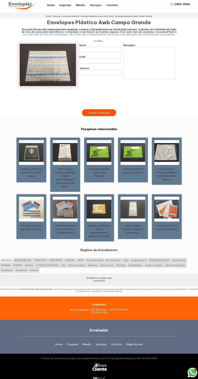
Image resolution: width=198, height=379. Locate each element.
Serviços (96, 5)
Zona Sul (34, 265)
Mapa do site (134, 339)
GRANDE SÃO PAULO (159, 255)
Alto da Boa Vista (94, 255)
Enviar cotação (99, 107)
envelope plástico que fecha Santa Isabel (31, 167)
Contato (112, 5)
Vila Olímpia (7, 265)
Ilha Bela (29, 260)
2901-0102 (182, 4)
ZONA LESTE (40, 255)
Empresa (65, 5)
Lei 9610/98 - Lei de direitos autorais (106, 286)
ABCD (80, 255)
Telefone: (100, 66)
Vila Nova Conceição (175, 260)
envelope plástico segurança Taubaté (99, 167)
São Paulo (121, 260)
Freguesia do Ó (138, 255)
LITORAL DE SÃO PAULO (47, 260)
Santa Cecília (106, 260)
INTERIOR (5, 260)
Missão (80, 5)
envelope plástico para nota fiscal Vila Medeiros (65, 224)
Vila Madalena (135, 260)
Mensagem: (149, 56)
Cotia (126, 255)
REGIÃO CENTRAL (23, 255)
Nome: (100, 43)
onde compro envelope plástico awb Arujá (133, 224)
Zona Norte (21, 265)
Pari (64, 260)
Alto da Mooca (113, 255)
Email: (100, 54)
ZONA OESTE (55, 255)
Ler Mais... (99, 36)
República (93, 260)
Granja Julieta (178, 255)
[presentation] (99, 100)
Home (51, 5)
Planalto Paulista (77, 260)
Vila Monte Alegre (153, 260)
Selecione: (6, 255)
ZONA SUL (70, 255)
